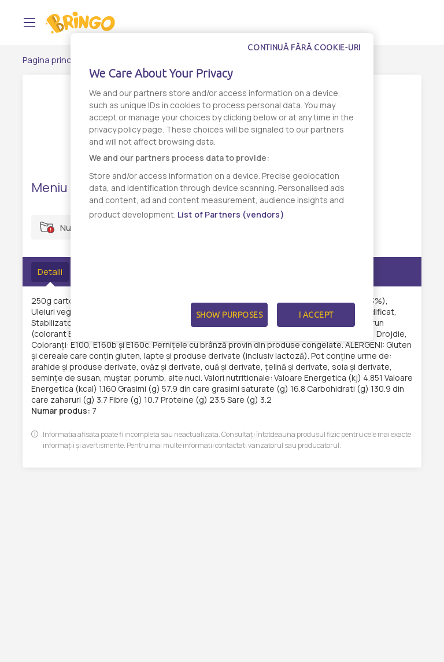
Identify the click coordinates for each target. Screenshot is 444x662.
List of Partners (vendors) (230, 214)
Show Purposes (229, 314)
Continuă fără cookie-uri (304, 47)
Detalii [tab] (50, 272)
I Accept (316, 314)
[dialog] (222, 187)
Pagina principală (56, 60)
